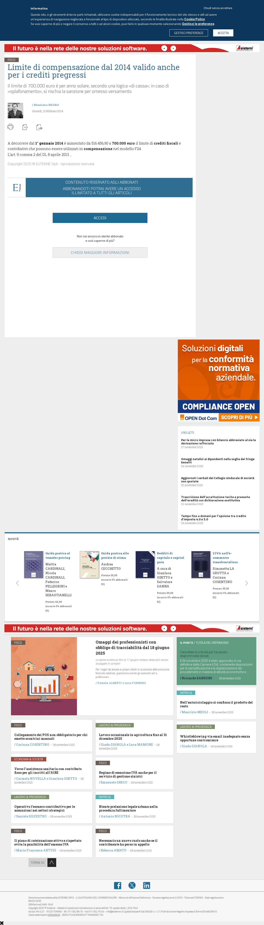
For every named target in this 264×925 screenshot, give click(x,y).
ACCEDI (100, 218)
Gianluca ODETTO (63, 778)
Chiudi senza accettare (218, 8)
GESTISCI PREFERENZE (188, 32)
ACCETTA (223, 32)
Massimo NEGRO (46, 105)
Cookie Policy (194, 19)
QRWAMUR (54, 915)
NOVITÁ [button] (13, 538)
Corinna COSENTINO (32, 744)
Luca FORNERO (135, 683)
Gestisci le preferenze (198, 24)
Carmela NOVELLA (31, 778)
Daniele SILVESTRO (31, 816)
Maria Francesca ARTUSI (36, 850)
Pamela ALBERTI (109, 683)
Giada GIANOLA (113, 744)
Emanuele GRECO (114, 782)
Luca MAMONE (141, 744)
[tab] (132, 538)
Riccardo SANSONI (197, 678)
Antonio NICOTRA (115, 816)
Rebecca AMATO (113, 850)
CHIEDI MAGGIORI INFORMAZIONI (100, 252)
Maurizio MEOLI (195, 712)
